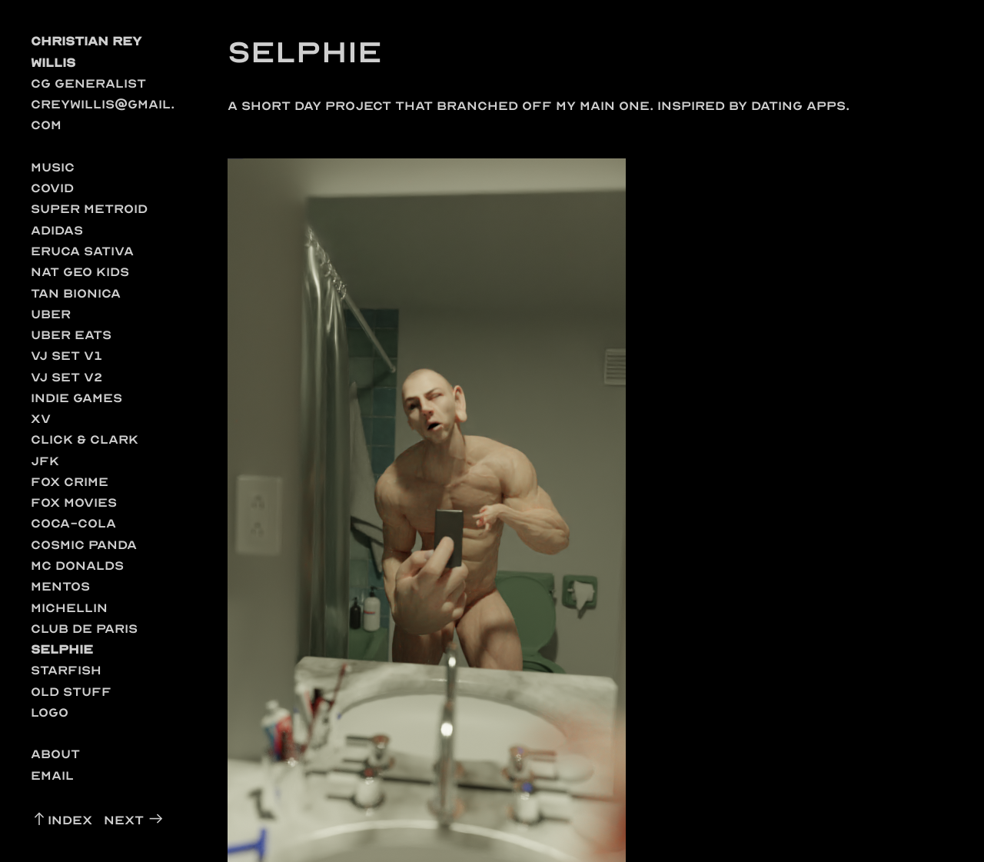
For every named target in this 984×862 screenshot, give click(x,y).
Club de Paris (84, 628)
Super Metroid (89, 208)
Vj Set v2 (67, 377)
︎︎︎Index (61, 820)
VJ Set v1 (67, 355)
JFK (45, 461)
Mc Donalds (77, 565)
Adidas (57, 230)
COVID (52, 188)
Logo (49, 712)
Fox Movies (74, 502)
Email (52, 775)
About (55, 754)
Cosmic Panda (84, 545)
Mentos (60, 586)
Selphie (62, 649)
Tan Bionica (76, 293)
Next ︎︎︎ (134, 820)
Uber (51, 314)
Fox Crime (69, 481)
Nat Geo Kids (80, 272)
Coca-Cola (73, 523)
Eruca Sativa (82, 251)
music (53, 167)
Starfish (66, 670)
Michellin (69, 608)
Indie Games (76, 398)
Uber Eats (71, 335)
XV (41, 418)
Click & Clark (84, 439)
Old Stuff (71, 691)
